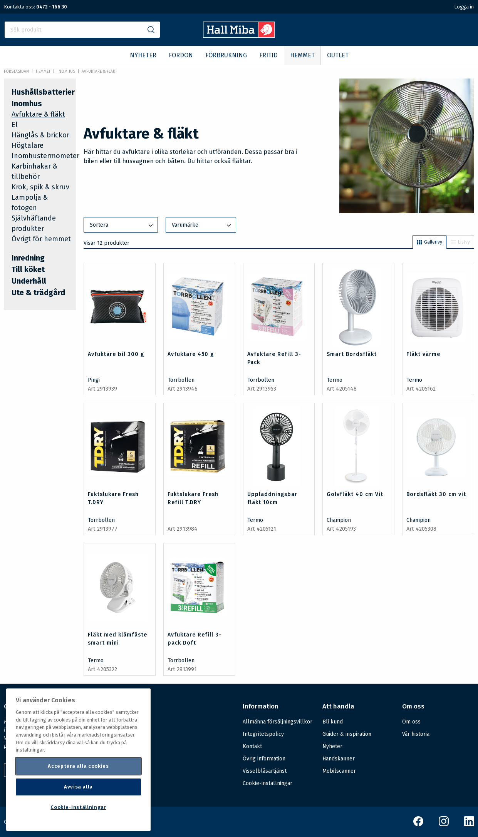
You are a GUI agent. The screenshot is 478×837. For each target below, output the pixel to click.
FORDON (181, 55)
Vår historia (415, 734)
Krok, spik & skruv (40, 187)
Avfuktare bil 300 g (116, 354)
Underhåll (29, 281)
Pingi (94, 380)
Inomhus (66, 71)
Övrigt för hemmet (41, 239)
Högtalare (28, 145)
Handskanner (338, 758)
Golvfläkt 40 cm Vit (355, 494)
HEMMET (302, 55)
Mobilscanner (339, 771)
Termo (334, 380)
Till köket (28, 269)
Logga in (464, 7)
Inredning (28, 257)
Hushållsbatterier (43, 92)
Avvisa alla (78, 787)
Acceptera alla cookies (78, 766)
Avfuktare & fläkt (99, 71)
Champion (339, 520)
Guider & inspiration (346, 734)
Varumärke (202, 225)
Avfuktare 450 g (191, 354)
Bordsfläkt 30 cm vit (436, 494)
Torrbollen (181, 380)
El (15, 124)
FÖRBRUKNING (226, 55)
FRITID (268, 55)
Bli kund (332, 721)
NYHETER (143, 55)
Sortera (122, 225)
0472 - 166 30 (51, 7)
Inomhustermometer (45, 156)
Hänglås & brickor (40, 135)
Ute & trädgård (38, 292)
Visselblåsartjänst (265, 771)
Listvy (460, 242)
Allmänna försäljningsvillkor (277, 721)
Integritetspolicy (263, 734)
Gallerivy (429, 242)
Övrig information (264, 758)
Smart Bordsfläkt (352, 354)
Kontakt (252, 746)
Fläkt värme (423, 354)
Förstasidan (16, 71)
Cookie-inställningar (267, 783)
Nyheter (332, 746)
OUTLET (338, 55)
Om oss (411, 721)
